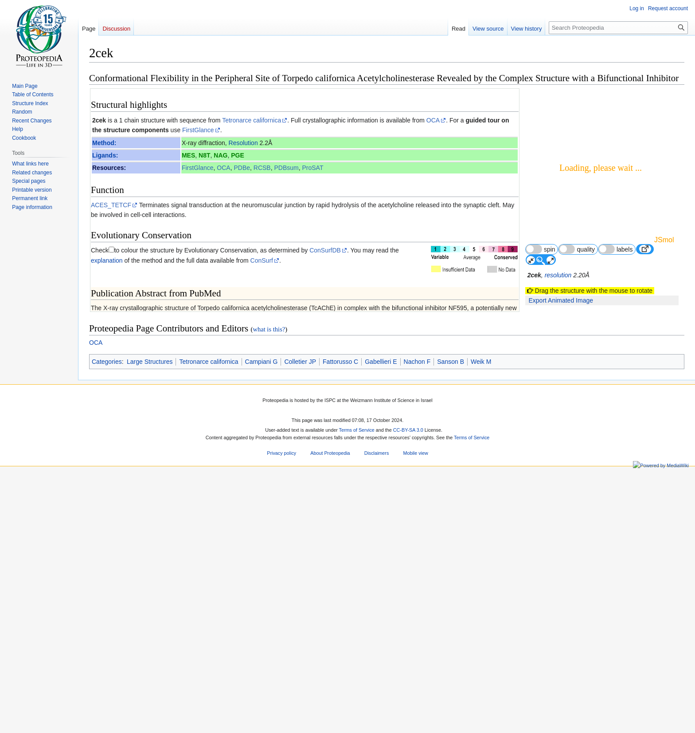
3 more (501, 437)
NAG (220, 155)
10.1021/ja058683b (199, 537)
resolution (558, 275)
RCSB (262, 167)
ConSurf (261, 260)
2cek (99, 120)
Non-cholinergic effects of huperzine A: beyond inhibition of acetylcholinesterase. (217, 416)
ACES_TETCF (111, 205)
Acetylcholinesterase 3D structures (148, 482)
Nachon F (417, 685)
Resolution (243, 142)
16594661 (142, 537)
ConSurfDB (325, 250)
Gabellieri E (381, 685)
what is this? (269, 653)
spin (540, 249)
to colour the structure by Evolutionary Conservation (185, 250)
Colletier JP (300, 685)
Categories (107, 685)
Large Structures (150, 685)
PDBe (242, 167)
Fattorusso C (340, 685)
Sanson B (450, 685)
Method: (104, 142)
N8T (204, 155)
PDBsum (286, 167)
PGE (237, 155)
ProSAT (313, 167)
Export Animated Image (560, 300)
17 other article (489, 445)
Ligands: (105, 155)
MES (188, 155)
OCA (433, 120)
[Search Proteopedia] (618, 27)
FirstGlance (198, 130)
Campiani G (261, 685)
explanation (107, 260)
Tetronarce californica (251, 120)
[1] (138, 368)
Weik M (481, 685)
